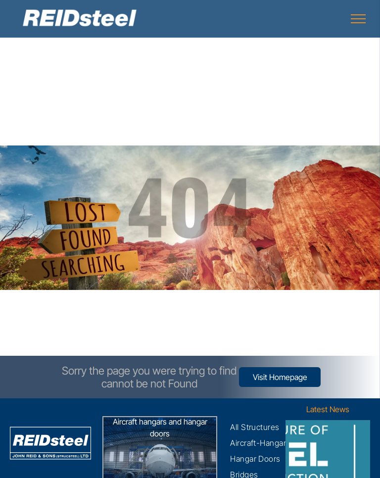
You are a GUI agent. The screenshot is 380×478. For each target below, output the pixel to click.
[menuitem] (255, 427)
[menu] (358, 19)
